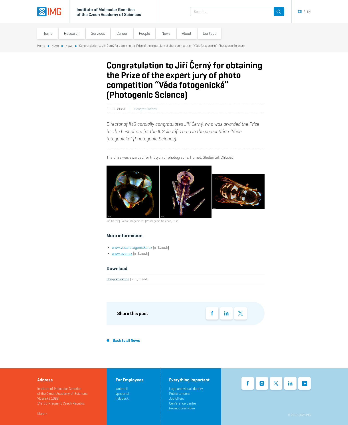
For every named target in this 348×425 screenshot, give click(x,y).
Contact (209, 33)
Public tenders (179, 393)
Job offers (176, 398)
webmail (122, 388)
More (41, 413)
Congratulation (118, 279)
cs (300, 11)
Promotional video (182, 408)
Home (47, 33)
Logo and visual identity (186, 388)
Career (122, 33)
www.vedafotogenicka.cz (132, 247)
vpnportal (122, 393)
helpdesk (122, 398)
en (309, 11)
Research (71, 33)
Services (98, 33)
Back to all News (123, 340)
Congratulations (145, 109)
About (186, 33)
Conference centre (182, 403)
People (144, 33)
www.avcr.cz (122, 253)
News (166, 33)
